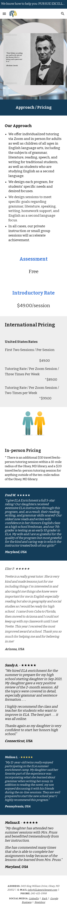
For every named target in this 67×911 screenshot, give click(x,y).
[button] (4, 14)
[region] (33, 4)
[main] (33, 107)
